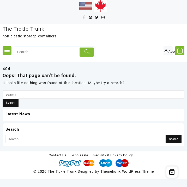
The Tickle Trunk (23, 29)
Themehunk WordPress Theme (127, 171)
